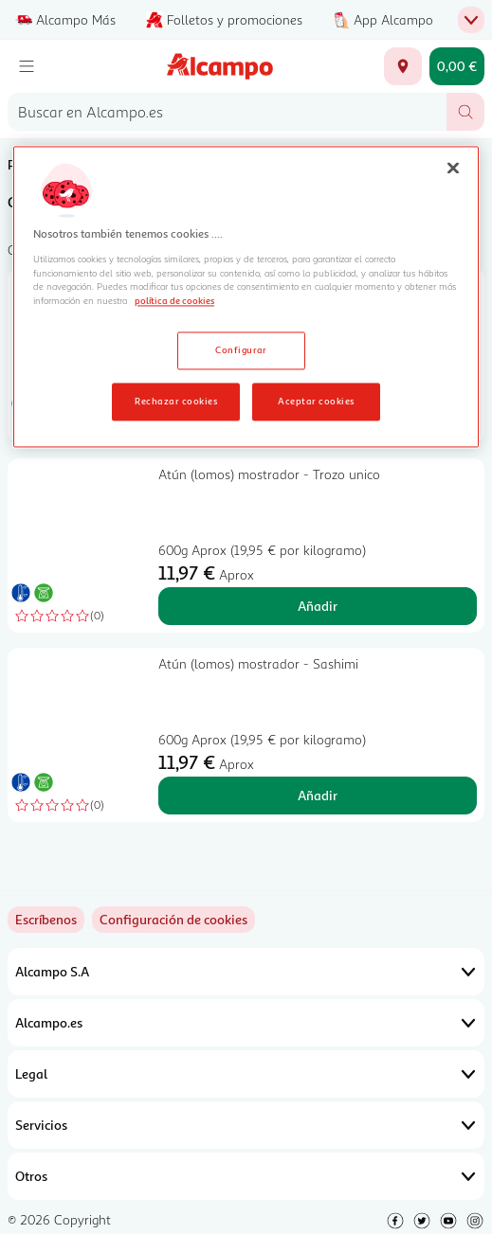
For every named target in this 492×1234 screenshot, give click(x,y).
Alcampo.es (246, 1022)
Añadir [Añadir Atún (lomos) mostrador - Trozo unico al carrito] (317, 606)
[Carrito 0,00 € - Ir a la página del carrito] (456, 66)
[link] (173, 919)
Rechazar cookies (176, 401)
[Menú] (27, 66)
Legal (246, 1073)
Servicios (246, 1125)
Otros (246, 1176)
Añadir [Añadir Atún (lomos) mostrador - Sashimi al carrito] (317, 795)
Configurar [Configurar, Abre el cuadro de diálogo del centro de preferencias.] (241, 350)
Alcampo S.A (246, 971)
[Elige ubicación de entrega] (403, 66)
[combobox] (227, 112)
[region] (246, 297)
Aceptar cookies (316, 401)
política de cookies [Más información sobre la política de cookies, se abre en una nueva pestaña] (174, 301)
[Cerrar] (453, 168)
